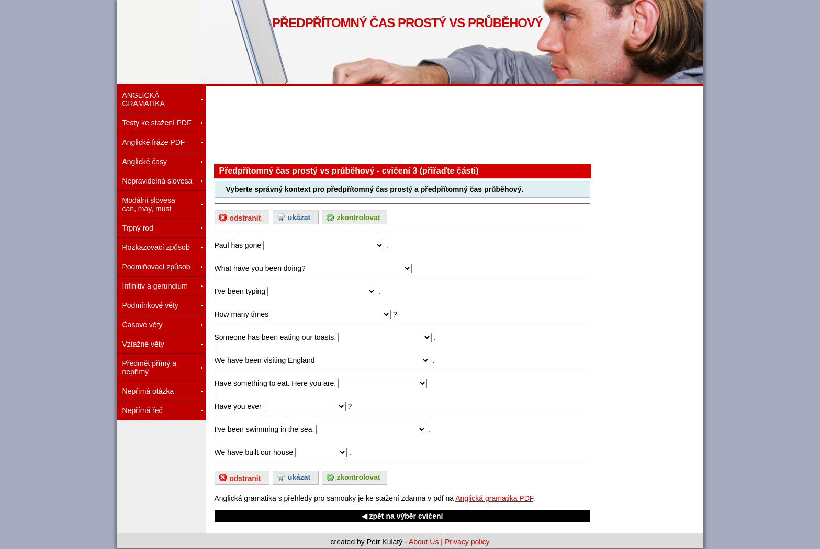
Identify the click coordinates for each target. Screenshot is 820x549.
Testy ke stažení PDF (157, 123)
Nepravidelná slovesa (157, 181)
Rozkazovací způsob (156, 247)
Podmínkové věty (150, 305)
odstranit (245, 218)
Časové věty (142, 325)
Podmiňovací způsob (156, 266)
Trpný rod (137, 228)
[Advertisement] (404, 123)
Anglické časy (144, 161)
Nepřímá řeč (142, 410)
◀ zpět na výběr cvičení (402, 516)
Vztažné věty (143, 344)
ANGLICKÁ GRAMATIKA (143, 99)
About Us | (427, 541)
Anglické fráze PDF (153, 142)
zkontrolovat (358, 217)
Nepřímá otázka (148, 391)
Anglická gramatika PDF (494, 498)
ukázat (299, 217)
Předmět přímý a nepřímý (149, 367)
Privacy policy (467, 541)
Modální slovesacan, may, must (148, 204)
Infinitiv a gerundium (155, 286)
